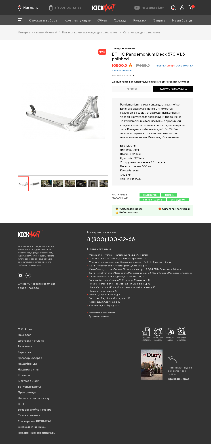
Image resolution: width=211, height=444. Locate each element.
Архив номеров (178, 379)
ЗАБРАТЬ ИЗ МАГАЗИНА (173, 89)
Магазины (28, 7)
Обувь (102, 20)
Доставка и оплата (31, 340)
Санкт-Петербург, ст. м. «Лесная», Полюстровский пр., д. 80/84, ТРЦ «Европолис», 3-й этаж (135, 269)
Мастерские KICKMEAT (35, 421)
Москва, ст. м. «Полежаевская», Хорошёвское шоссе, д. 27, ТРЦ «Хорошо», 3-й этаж (130, 262)
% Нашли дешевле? (122, 70)
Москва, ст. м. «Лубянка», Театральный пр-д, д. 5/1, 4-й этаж (118, 254)
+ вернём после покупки (174, 65)
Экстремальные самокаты (102, 312)
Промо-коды (27, 392)
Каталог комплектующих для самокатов (91, 32)
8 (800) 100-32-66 (111, 239)
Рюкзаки (139, 20)
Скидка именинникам (32, 427)
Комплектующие (77, 20)
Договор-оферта (30, 358)
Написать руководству (33, 398)
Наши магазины (28, 369)
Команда (24, 375)
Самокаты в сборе (43, 20)
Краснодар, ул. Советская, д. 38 (104, 301)
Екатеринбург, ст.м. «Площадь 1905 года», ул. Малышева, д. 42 (119, 280)
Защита (159, 20)
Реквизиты (25, 346)
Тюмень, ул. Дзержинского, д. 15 (105, 294)
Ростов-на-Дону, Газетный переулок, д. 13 (109, 298)
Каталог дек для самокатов (142, 32)
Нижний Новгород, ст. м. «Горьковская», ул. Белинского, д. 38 (119, 283)
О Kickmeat (26, 329)
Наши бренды (182, 20)
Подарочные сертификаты (36, 432)
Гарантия (24, 352)
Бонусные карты (29, 386)
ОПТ (21, 404)
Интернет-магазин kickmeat (39, 32)
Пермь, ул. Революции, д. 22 (103, 291)
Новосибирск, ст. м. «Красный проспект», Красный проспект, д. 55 (122, 287)
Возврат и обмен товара (35, 409)
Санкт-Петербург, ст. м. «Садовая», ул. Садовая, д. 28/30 (117, 276)
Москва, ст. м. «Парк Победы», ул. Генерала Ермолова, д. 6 (117, 258)
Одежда (120, 20)
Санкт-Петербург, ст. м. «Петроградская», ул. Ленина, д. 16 (118, 265)
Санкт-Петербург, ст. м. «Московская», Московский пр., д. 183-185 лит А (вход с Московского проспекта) (141, 272)
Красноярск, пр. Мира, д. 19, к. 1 (104, 305)
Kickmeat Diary (28, 381)
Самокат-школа (29, 415)
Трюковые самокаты (99, 316)
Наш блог (24, 335)
